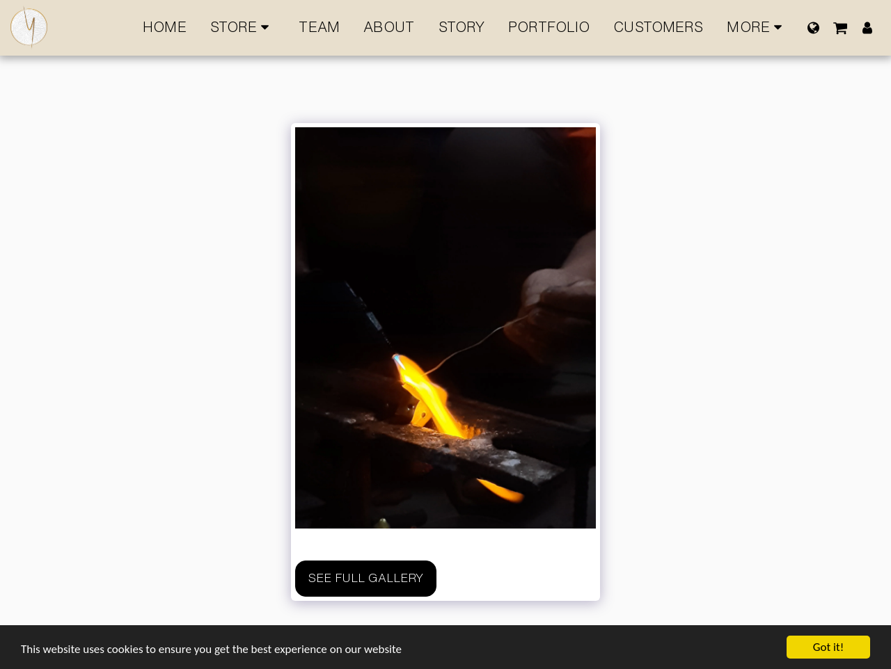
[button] (840, 27)
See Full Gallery (365, 577)
